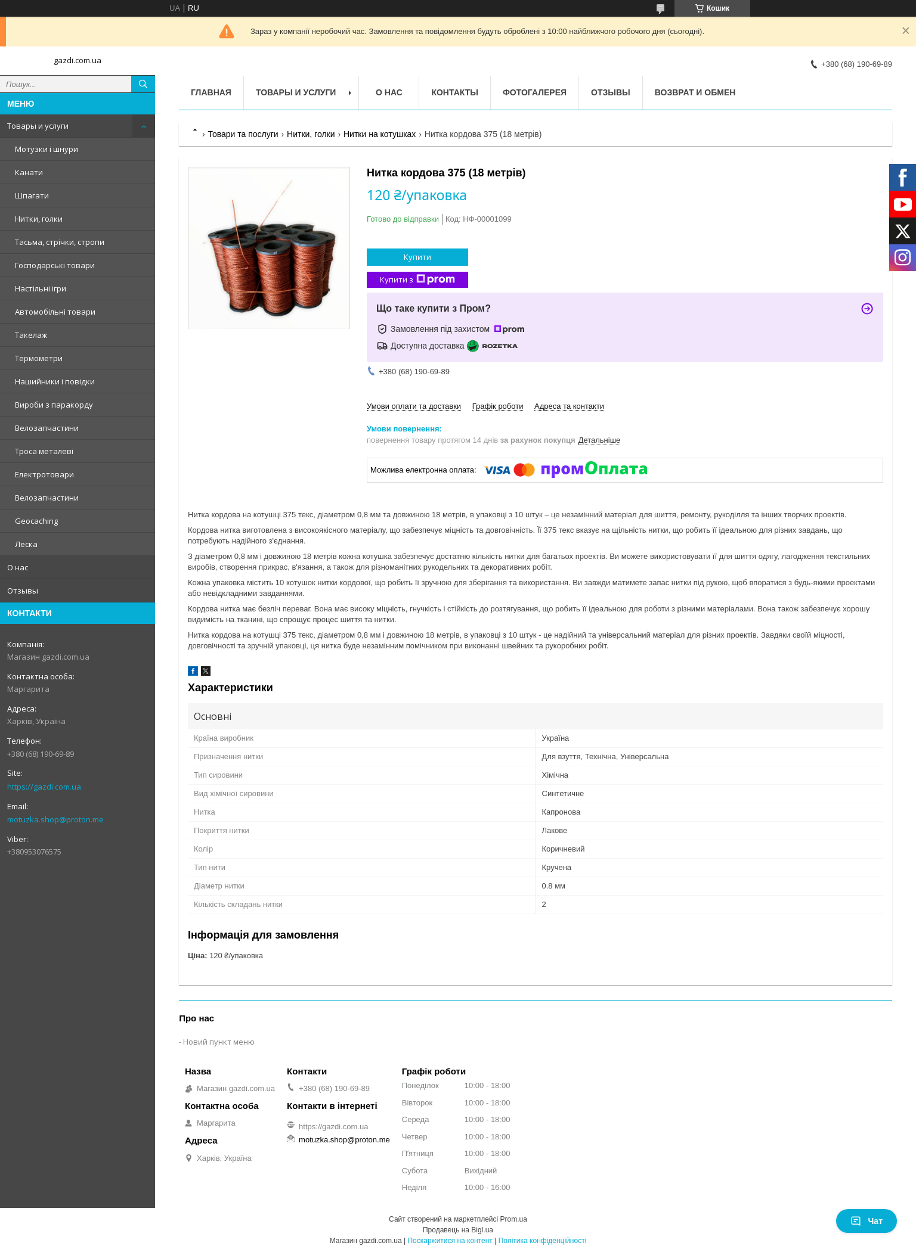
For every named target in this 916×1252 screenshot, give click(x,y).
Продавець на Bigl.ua (458, 1230)
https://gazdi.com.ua (44, 786)
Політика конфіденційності (543, 1241)
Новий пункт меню (219, 1041)
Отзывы (22, 590)
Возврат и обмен (695, 92)
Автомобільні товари (55, 311)
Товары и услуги (38, 125)
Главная (211, 92)
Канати (29, 172)
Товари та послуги (243, 134)
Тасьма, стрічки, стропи (59, 242)
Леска (26, 544)
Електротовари (44, 474)
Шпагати (32, 195)
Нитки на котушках (380, 134)
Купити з (417, 279)
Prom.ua (513, 1219)
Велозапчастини (47, 427)
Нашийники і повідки (55, 381)
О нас (17, 567)
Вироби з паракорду (54, 404)
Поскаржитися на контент (449, 1241)
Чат (866, 1221)
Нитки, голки (39, 218)
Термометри (39, 358)
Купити (417, 256)
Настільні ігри (40, 288)
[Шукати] (143, 84)
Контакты (454, 92)
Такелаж (31, 335)
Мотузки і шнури (46, 149)
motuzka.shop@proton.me (55, 819)
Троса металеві (44, 451)
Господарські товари (55, 265)
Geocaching (36, 520)
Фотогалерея (535, 92)
